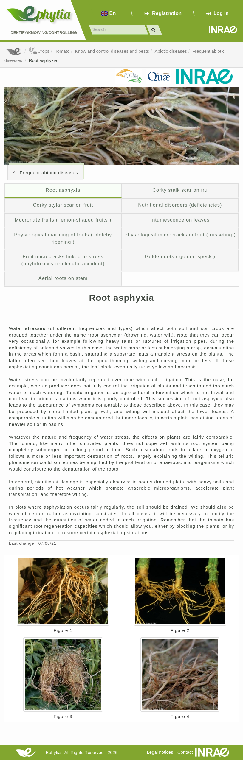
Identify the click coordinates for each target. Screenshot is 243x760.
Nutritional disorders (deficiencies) (180, 205)
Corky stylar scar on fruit (63, 205)
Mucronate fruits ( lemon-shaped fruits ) (63, 219)
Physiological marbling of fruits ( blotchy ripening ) (63, 238)
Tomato (62, 51)
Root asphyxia (43, 60)
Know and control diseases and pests (112, 51)
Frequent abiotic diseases (49, 172)
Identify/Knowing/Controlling (43, 32)
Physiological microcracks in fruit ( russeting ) (180, 234)
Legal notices (160, 752)
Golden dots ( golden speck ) (180, 256)
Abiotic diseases (170, 51)
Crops (39, 51)
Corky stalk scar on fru (180, 190)
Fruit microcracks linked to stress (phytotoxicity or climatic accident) (63, 260)
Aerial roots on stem (63, 278)
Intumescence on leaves (180, 219)
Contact (185, 752)
